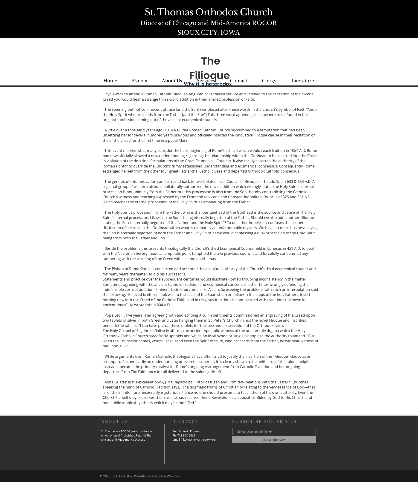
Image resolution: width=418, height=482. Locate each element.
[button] (302, 80)
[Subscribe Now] (274, 439)
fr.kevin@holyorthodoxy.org (198, 439)
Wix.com (173, 476)
